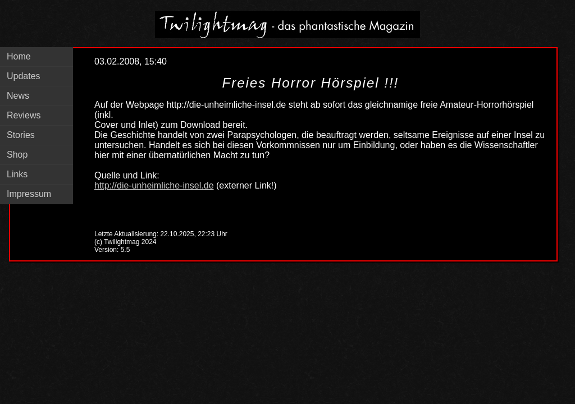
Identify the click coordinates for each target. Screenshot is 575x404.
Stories (21, 135)
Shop (17, 154)
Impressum (29, 194)
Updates (23, 76)
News (18, 95)
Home (19, 56)
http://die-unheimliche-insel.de (154, 185)
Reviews (23, 115)
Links (17, 174)
